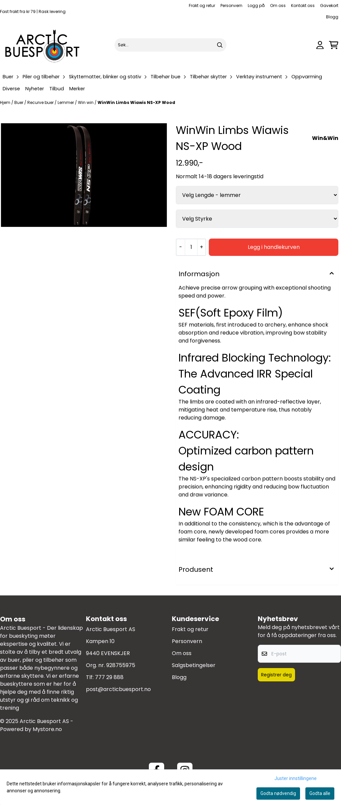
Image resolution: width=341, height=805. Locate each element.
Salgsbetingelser (193, 665)
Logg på (256, 5)
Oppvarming (306, 76)
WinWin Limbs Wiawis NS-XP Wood (136, 102)
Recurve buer (41, 102)
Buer (19, 102)
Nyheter (34, 88)
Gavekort (329, 5)
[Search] (219, 45)
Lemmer (66, 102)
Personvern (231, 5)
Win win (86, 102)
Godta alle (319, 793)
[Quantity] (191, 247)
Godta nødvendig (278, 793)
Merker (77, 88)
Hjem (5, 102)
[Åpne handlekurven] (333, 45)
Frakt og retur (202, 5)
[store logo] (42, 45)
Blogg (332, 17)
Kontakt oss (303, 5)
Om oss (278, 5)
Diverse (11, 88)
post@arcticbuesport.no (118, 689)
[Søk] (170, 45)
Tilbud (56, 88)
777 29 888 (109, 677)
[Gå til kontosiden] (320, 45)
